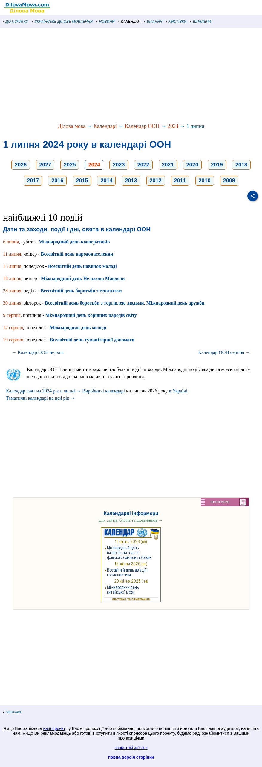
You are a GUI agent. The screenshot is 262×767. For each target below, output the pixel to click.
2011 (180, 181)
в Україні (178, 390)
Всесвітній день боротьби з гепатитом (81, 290)
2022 (143, 165)
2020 (192, 165)
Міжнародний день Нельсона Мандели (83, 278)
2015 (82, 181)
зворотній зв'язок (131, 747)
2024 (173, 126)
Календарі (105, 126)
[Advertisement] (131, 76)
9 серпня (12, 315)
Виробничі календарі (103, 390)
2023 (119, 165)
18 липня (12, 278)
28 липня (12, 290)
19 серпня (13, 339)
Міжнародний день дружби (175, 302)
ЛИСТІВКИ (176, 21)
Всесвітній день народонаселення (77, 253)
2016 (57, 181)
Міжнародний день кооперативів (74, 241)
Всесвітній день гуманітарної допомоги (92, 339)
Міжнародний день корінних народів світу (91, 315)
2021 (168, 165)
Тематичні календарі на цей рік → (40, 398)
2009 (229, 181)
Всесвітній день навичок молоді (82, 266)
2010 (205, 181)
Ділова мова (71, 126)
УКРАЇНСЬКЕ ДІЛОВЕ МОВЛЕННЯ (62, 21)
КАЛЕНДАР (129, 21)
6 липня (11, 241)
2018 (241, 165)
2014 (106, 181)
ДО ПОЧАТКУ (15, 21)
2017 (33, 181)
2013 (131, 181)
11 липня (12, 253)
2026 (21, 165)
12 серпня (13, 327)
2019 (217, 165)
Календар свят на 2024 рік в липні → (43, 390)
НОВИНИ (106, 21)
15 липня (12, 266)
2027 (45, 165)
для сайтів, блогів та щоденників (131, 520)
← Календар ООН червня (38, 352)
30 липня (12, 302)
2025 (70, 165)
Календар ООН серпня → (224, 352)
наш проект (54, 728)
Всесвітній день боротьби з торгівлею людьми (94, 302)
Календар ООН (142, 126)
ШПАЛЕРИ (200, 21)
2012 (156, 181)
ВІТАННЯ (153, 21)
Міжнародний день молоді (78, 327)
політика (12, 712)
